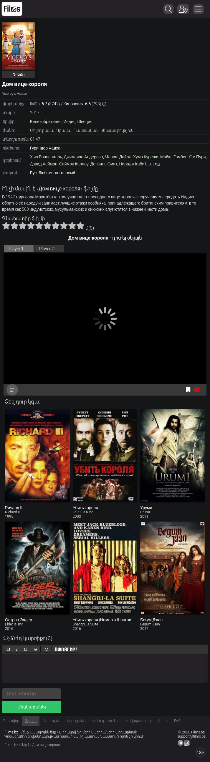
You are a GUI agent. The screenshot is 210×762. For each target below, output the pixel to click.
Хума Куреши (145, 157)
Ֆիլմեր (31, 721)
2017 (34, 112)
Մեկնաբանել (31, 707)
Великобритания (46, 121)
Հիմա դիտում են (106, 721)
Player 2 (46, 248)
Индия (69, 121)
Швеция (84, 121)
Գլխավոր (11, 721)
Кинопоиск (74, 104)
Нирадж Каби (131, 164)
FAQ (177, 721)
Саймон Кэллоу (74, 164)
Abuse (163, 721)
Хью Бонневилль (46, 157)
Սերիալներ (51, 721)
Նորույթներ (76, 721)
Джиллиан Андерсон (83, 157)
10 (80, 225)
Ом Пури (197, 157)
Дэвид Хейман (43, 164)
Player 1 (16, 248)
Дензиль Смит (104, 164)
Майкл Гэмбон (174, 157)
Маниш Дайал (118, 157)
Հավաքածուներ (138, 721)
